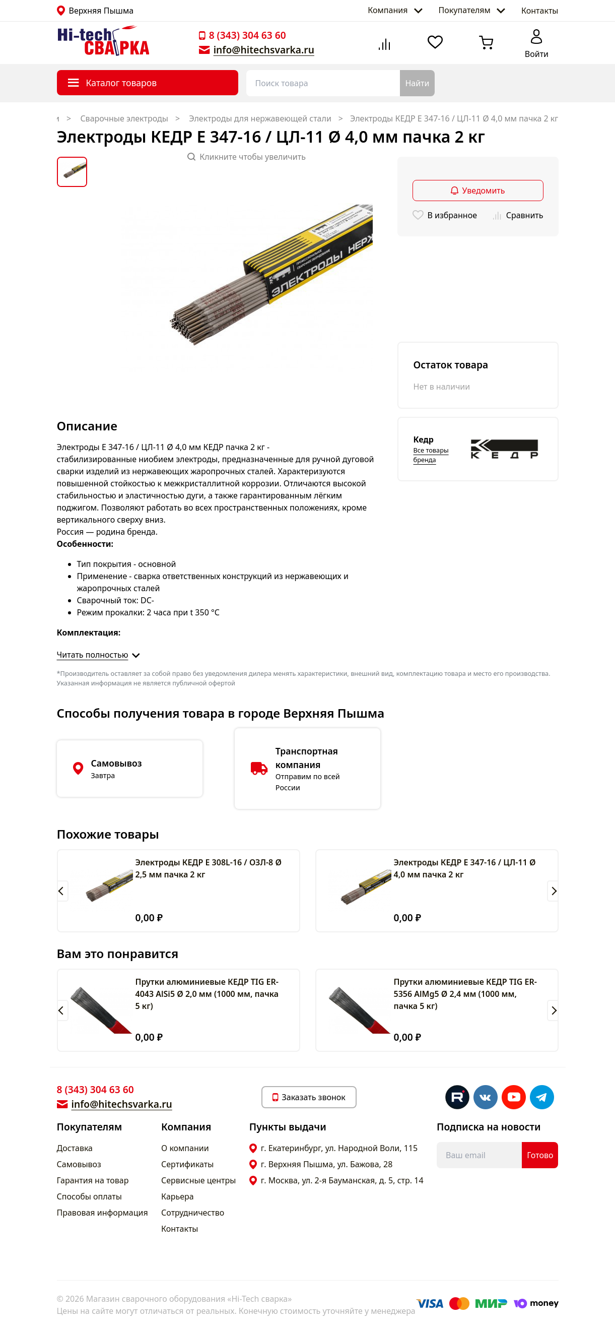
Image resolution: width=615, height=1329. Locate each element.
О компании (185, 1148)
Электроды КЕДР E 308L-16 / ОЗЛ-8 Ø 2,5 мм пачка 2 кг (208, 868)
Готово (540, 1155)
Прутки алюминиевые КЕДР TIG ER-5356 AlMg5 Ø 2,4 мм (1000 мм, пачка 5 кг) (465, 993)
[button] (63, 891)
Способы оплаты (89, 1196)
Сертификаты (187, 1164)
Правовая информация (102, 1212)
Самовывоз (79, 1164)
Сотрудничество (192, 1212)
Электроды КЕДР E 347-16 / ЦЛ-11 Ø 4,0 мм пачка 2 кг (465, 868)
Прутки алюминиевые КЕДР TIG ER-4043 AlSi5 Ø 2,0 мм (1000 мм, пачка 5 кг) (207, 993)
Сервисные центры (198, 1180)
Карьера (177, 1196)
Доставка (75, 1148)
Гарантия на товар (93, 1180)
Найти (417, 83)
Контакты (539, 10)
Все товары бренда (431, 455)
